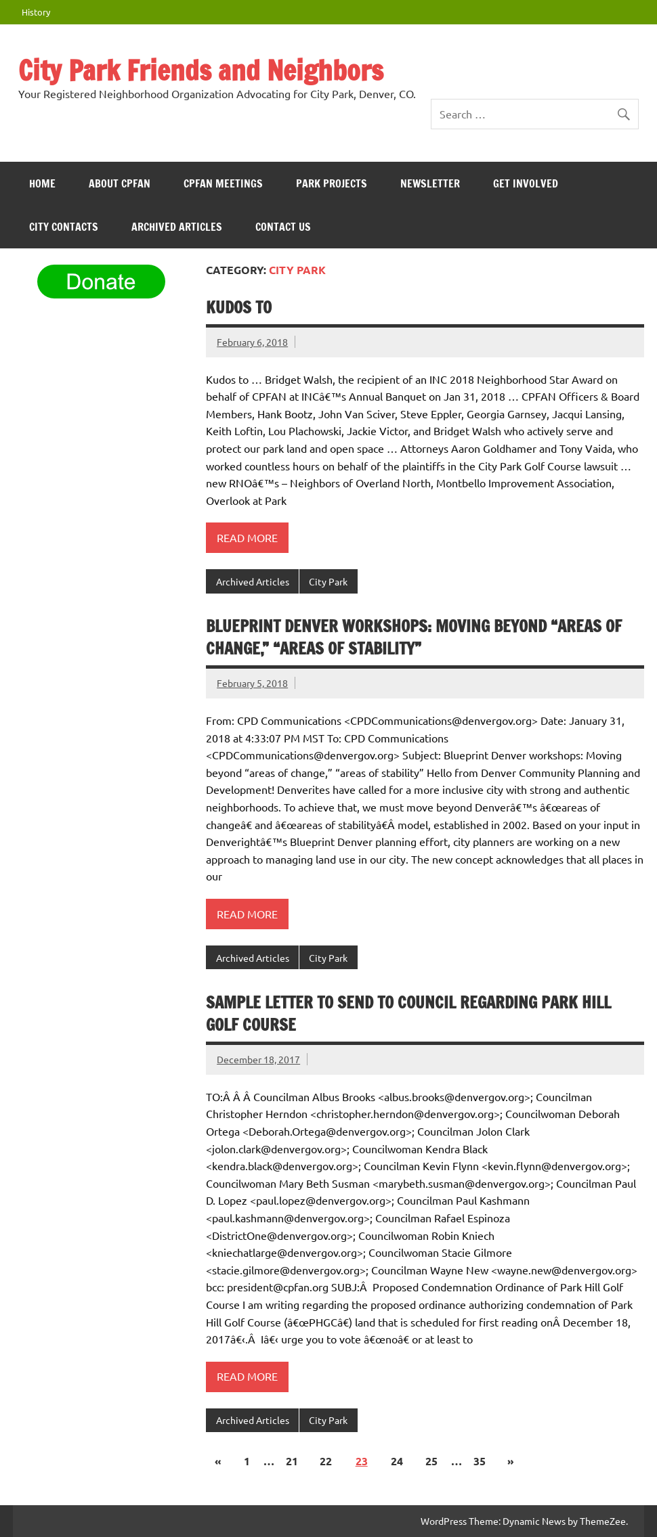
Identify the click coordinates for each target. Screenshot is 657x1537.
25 (431, 1461)
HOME (42, 183)
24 (397, 1461)
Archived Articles (176, 226)
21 (292, 1461)
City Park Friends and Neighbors (200, 70)
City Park (328, 581)
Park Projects (331, 183)
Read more (247, 537)
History (36, 12)
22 (326, 1461)
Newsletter (430, 183)
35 (479, 1461)
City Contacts (63, 226)
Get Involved (525, 183)
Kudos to (239, 307)
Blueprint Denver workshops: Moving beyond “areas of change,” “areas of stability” (414, 638)
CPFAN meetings (223, 183)
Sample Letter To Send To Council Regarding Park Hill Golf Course (408, 1014)
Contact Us (283, 226)
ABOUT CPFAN (119, 183)
